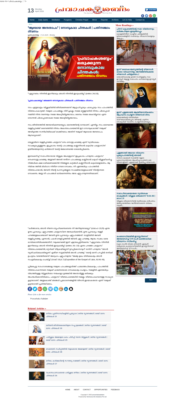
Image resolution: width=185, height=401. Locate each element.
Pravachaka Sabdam (39, 299)
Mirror (94, 20)
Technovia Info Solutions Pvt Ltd (96, 397)
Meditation (56, 20)
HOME (67, 390)
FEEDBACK (115, 390)
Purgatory (68, 20)
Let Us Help (127, 20)
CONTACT (87, 390)
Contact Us (140, 20)
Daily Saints (43, 20)
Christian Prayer (82, 20)
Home (32, 20)
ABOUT (76, 390)
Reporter (104, 20)
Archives (115, 20)
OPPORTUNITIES (100, 390)
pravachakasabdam (98, 394)
